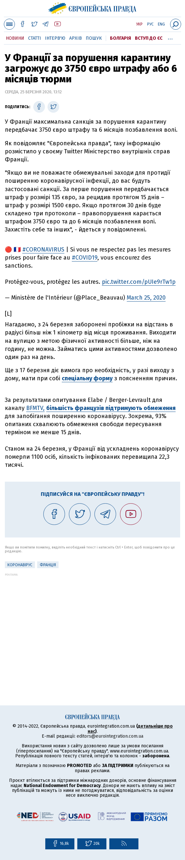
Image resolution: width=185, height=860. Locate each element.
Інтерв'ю (55, 38)
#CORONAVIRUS (43, 249)
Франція (48, 565)
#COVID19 (84, 257)
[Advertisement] (92, 621)
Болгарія (120, 38)
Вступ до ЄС (148, 38)
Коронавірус (19, 565)
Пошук (94, 38)
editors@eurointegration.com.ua (110, 736)
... (170, 37)
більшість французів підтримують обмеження (111, 408)
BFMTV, (35, 408)
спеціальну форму (87, 378)
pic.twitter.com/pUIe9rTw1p (139, 281)
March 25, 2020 (146, 297)
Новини (15, 38)
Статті (34, 38)
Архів (75, 38)
